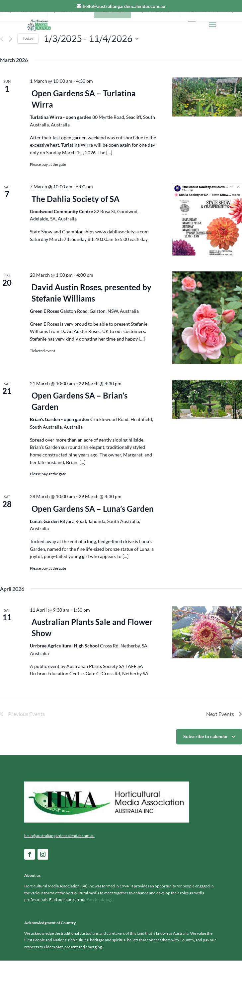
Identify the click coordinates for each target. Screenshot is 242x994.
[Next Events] (10, 72)
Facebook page (100, 932)
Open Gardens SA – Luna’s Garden (93, 541)
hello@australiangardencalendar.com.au (59, 868)
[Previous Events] (2, 72)
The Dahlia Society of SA (76, 232)
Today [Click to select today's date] (28, 71)
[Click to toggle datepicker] (91, 71)
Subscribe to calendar (205, 770)
